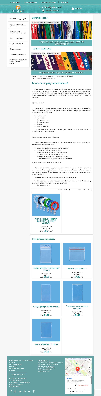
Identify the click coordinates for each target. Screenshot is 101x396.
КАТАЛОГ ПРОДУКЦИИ (18, 19)
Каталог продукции (46, 76)
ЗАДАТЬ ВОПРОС (18, 375)
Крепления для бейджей (64, 76)
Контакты (64, 2)
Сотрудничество (30, 2)
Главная (34, 76)
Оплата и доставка (48, 2)
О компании (14, 2)
